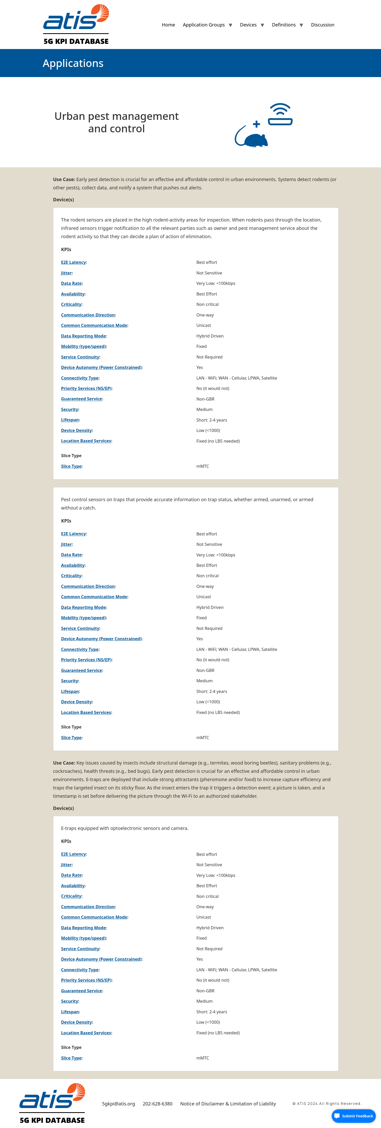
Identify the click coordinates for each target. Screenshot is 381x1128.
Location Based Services (86, 441)
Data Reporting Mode (83, 336)
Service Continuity (80, 357)
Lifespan (70, 420)
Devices (248, 25)
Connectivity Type (80, 378)
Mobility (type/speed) (83, 346)
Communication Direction (88, 315)
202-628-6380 (157, 1104)
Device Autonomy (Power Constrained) (101, 367)
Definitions (284, 25)
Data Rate (71, 283)
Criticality (71, 304)
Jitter (66, 273)
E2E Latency (73, 262)
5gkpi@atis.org (118, 1104)
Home (168, 25)
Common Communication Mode (94, 325)
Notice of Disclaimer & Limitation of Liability (228, 1104)
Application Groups (204, 25)
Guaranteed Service (81, 399)
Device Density (76, 430)
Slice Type (71, 466)
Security (69, 409)
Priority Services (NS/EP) (86, 388)
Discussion (322, 25)
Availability (73, 294)
